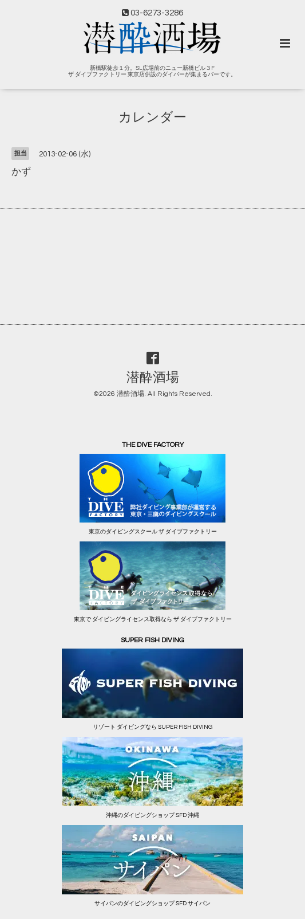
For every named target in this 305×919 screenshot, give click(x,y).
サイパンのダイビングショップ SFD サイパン (152, 903)
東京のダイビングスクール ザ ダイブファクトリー (153, 532)
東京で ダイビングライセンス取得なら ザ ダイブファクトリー (153, 619)
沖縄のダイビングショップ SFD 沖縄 (152, 815)
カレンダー (152, 117)
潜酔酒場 (152, 377)
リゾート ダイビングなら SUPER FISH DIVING (152, 727)
